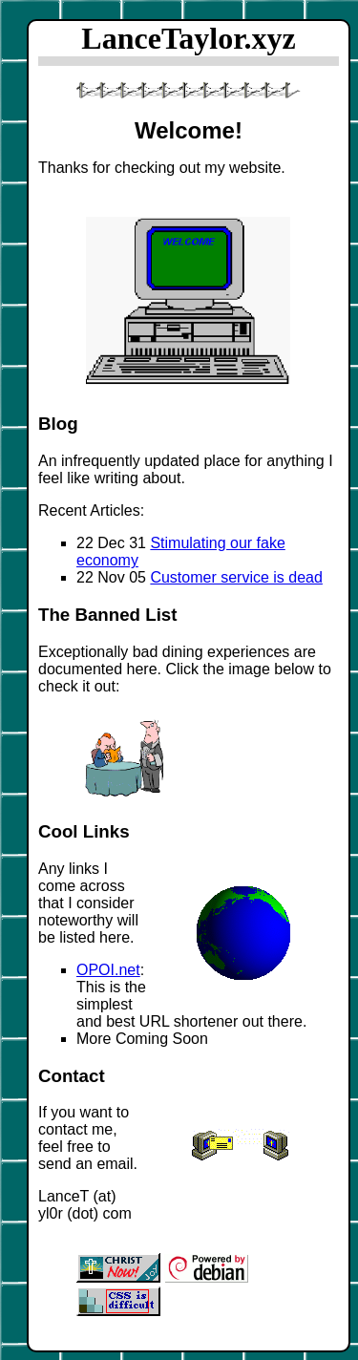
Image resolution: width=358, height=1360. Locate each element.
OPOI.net (108, 970)
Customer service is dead (236, 577)
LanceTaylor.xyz (188, 38)
